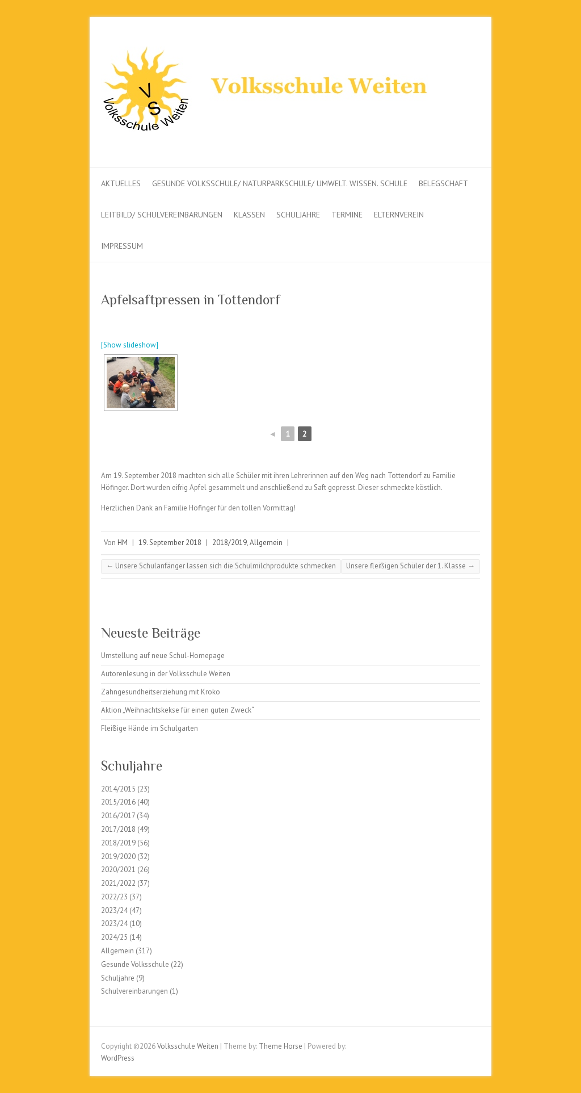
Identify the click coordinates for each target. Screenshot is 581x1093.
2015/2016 (118, 802)
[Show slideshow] (129, 345)
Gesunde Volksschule (135, 964)
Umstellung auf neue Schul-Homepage (163, 655)
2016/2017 (118, 815)
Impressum (122, 246)
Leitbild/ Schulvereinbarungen (161, 215)
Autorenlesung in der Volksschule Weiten (165, 674)
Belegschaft (443, 183)
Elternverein (399, 215)
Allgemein (266, 542)
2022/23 (114, 897)
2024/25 (114, 937)
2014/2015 (118, 789)
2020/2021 (118, 869)
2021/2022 (118, 883)
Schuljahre (298, 215)
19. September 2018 (169, 542)
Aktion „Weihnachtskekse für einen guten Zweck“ (177, 710)
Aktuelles (121, 183)
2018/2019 (229, 542)
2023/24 (114, 910)
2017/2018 (118, 829)
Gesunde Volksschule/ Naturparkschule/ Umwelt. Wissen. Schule (279, 183)
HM (122, 542)
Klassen (249, 215)
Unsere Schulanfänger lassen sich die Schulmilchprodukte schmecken (221, 566)
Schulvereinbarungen (134, 991)
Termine (347, 215)
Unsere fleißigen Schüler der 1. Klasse (410, 566)
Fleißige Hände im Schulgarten (149, 728)
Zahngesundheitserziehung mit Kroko (160, 692)
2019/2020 (118, 856)
